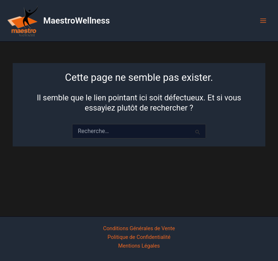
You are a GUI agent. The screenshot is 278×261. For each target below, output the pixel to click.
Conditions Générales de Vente (139, 228)
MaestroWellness (76, 21)
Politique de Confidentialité (139, 237)
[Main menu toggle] (263, 20)
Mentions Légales (139, 246)
